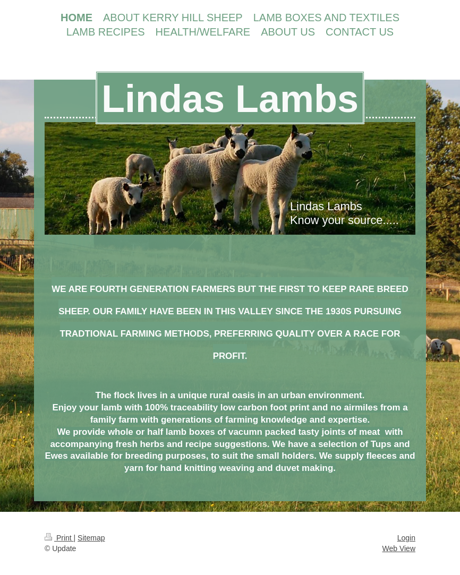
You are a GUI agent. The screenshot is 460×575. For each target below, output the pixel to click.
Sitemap (91, 538)
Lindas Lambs (230, 99)
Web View (398, 548)
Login (406, 538)
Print (59, 538)
